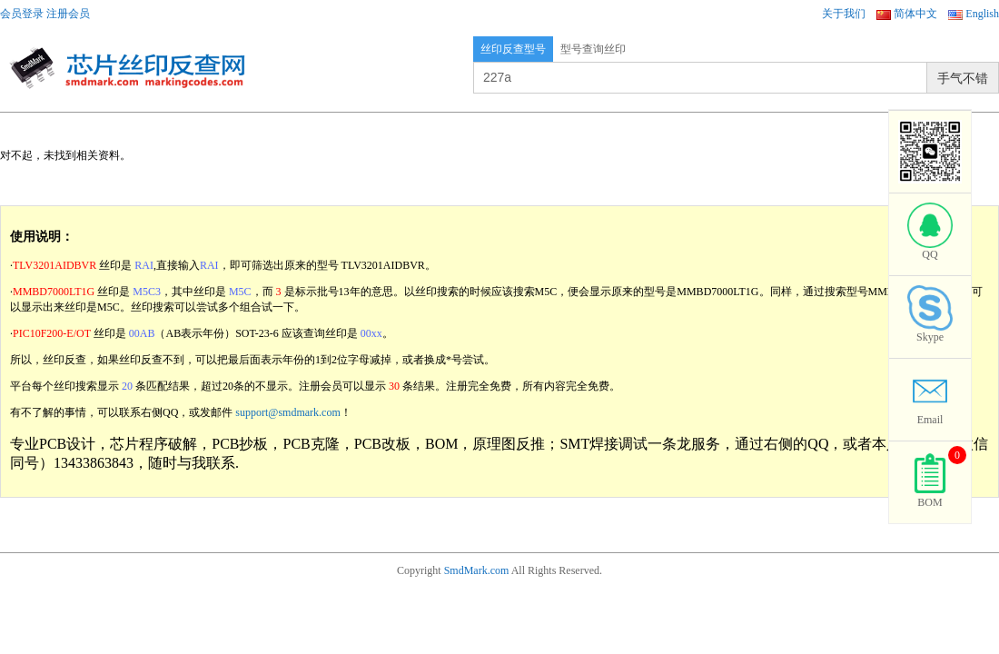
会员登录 (22, 13)
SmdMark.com (476, 570)
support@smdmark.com (287, 412)
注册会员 (68, 13)
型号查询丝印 (593, 49)
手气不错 (962, 78)
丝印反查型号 (513, 49)
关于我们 (843, 13)
